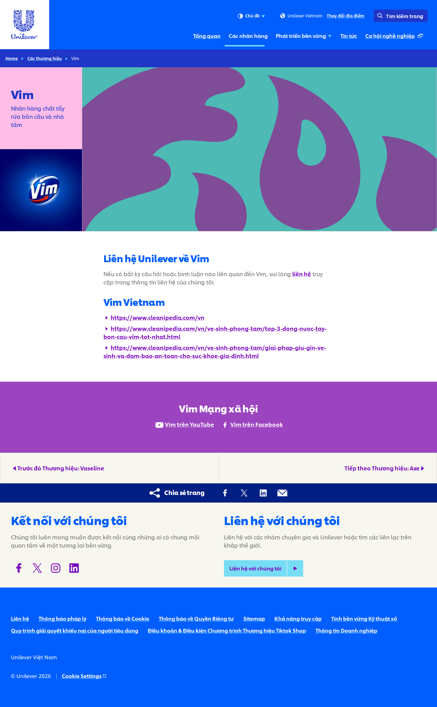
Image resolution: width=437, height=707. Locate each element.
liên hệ (301, 274)
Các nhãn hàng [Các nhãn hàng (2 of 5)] (248, 35)
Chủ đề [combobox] (251, 16)
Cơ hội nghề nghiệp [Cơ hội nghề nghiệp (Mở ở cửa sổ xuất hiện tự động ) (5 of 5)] (395, 37)
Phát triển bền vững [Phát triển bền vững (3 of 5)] (304, 35)
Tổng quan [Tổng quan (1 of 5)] (207, 35)
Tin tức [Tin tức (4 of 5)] (348, 35)
